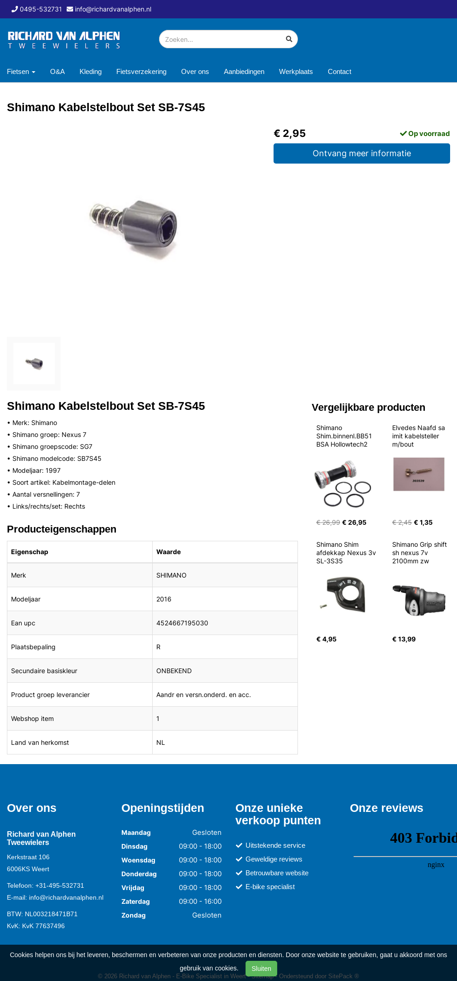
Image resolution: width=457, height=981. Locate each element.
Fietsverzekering (141, 71)
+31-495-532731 (59, 885)
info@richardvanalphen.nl (66, 897)
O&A (57, 71)
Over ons (195, 71)
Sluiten (261, 968)
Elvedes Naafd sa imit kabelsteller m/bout (419, 436)
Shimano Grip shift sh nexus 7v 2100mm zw (420, 552)
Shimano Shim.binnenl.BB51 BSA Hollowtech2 (345, 436)
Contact (339, 71)
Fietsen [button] (21, 71)
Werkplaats (296, 71)
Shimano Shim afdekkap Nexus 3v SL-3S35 (347, 552)
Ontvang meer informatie (362, 153)
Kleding (91, 71)
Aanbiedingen (244, 71)
